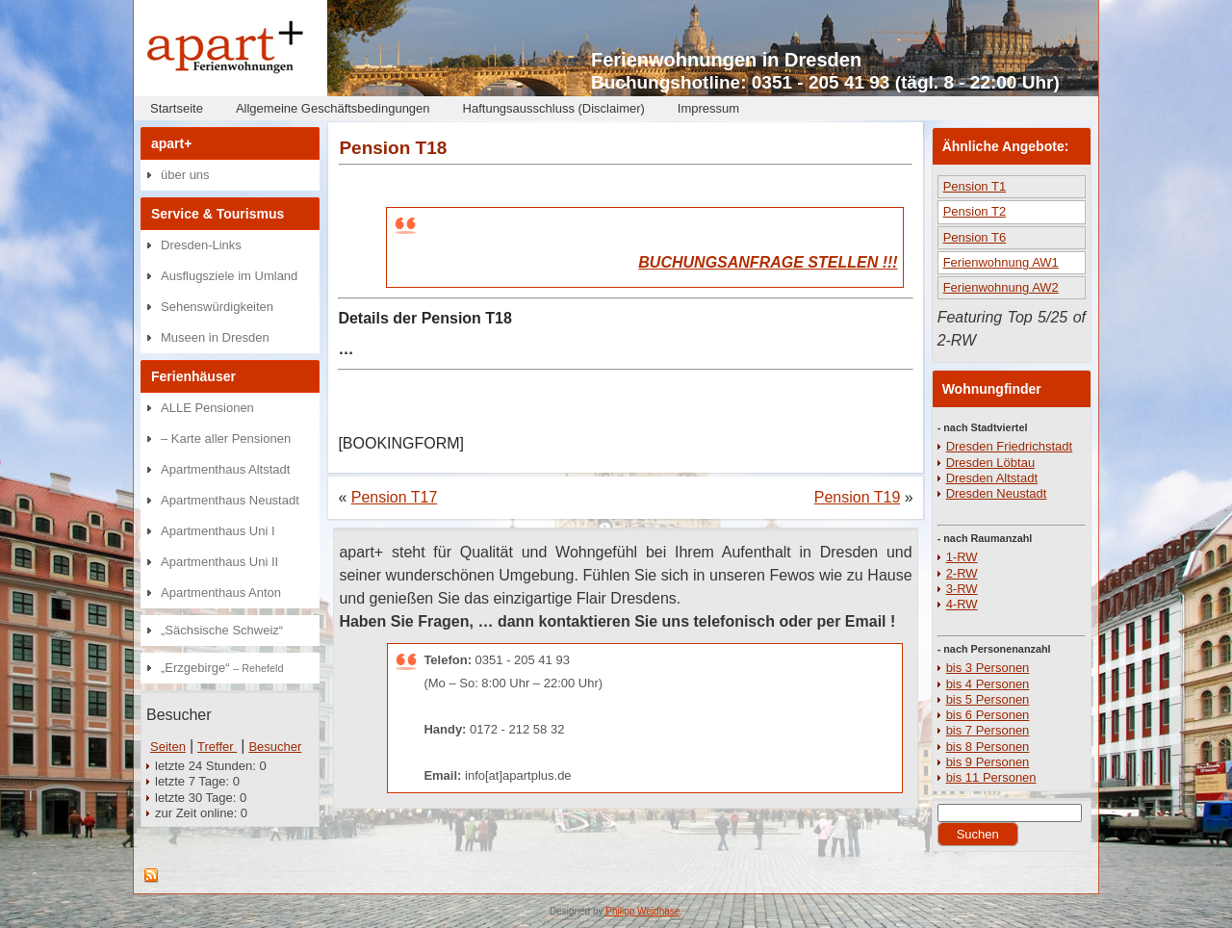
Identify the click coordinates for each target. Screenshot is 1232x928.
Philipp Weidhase (642, 911)
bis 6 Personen (988, 715)
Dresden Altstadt (992, 478)
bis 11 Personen (991, 777)
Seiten (168, 746)
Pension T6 (975, 237)
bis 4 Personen (988, 684)
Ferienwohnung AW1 (1001, 262)
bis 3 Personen (988, 667)
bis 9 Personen (988, 762)
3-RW (962, 588)
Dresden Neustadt (996, 493)
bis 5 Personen (988, 699)
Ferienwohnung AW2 (1001, 287)
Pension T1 (975, 186)
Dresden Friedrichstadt (1009, 446)
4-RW (962, 604)
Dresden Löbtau (991, 462)
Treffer (217, 746)
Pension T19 (857, 497)
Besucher (274, 746)
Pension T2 (975, 211)
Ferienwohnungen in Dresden (726, 59)
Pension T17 (394, 497)
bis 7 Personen (988, 730)
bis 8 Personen (988, 746)
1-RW (962, 557)
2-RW (962, 573)
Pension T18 (393, 148)
